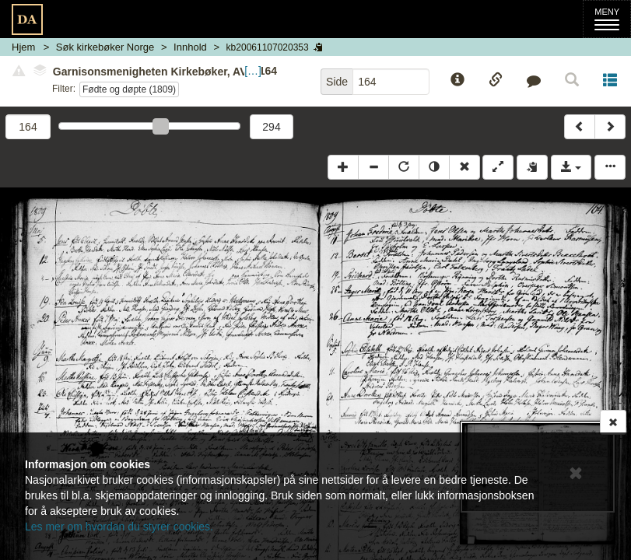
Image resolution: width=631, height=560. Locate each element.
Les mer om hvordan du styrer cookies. (119, 526)
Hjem (23, 47)
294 (271, 127)
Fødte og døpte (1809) (129, 89)
